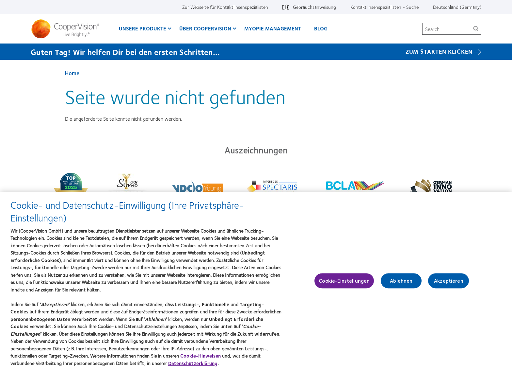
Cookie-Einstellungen (344, 284)
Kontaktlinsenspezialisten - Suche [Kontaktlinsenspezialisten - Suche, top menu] (384, 7)
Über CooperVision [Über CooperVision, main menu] (205, 28)
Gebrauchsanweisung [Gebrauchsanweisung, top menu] (314, 7)
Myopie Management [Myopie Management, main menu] (272, 28)
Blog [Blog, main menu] (321, 28)
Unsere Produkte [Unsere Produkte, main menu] (142, 28)
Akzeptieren (448, 284)
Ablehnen (401, 284)
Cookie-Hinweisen (200, 359)
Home (72, 73)
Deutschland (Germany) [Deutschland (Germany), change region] (457, 7)
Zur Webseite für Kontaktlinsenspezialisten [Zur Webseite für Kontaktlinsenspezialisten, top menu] (225, 7)
